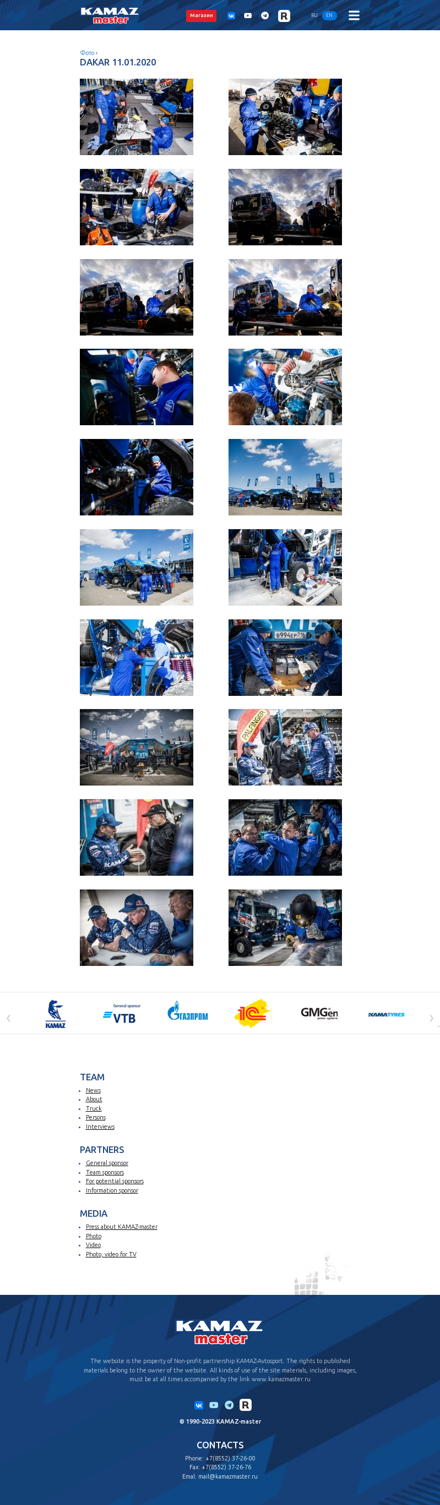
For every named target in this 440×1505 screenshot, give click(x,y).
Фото (87, 53)
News (93, 1090)
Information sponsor (112, 1190)
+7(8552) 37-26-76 (226, 1467)
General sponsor (107, 1163)
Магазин (201, 15)
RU (314, 15)
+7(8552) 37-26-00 (230, 1458)
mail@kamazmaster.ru (228, 1476)
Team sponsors (105, 1172)
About (94, 1099)
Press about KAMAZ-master (121, 1226)
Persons (96, 1117)
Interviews (100, 1126)
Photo (93, 1236)
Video (93, 1245)
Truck (94, 1108)
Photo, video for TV (111, 1254)
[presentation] (8, 1017)
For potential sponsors (115, 1181)
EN (329, 15)
